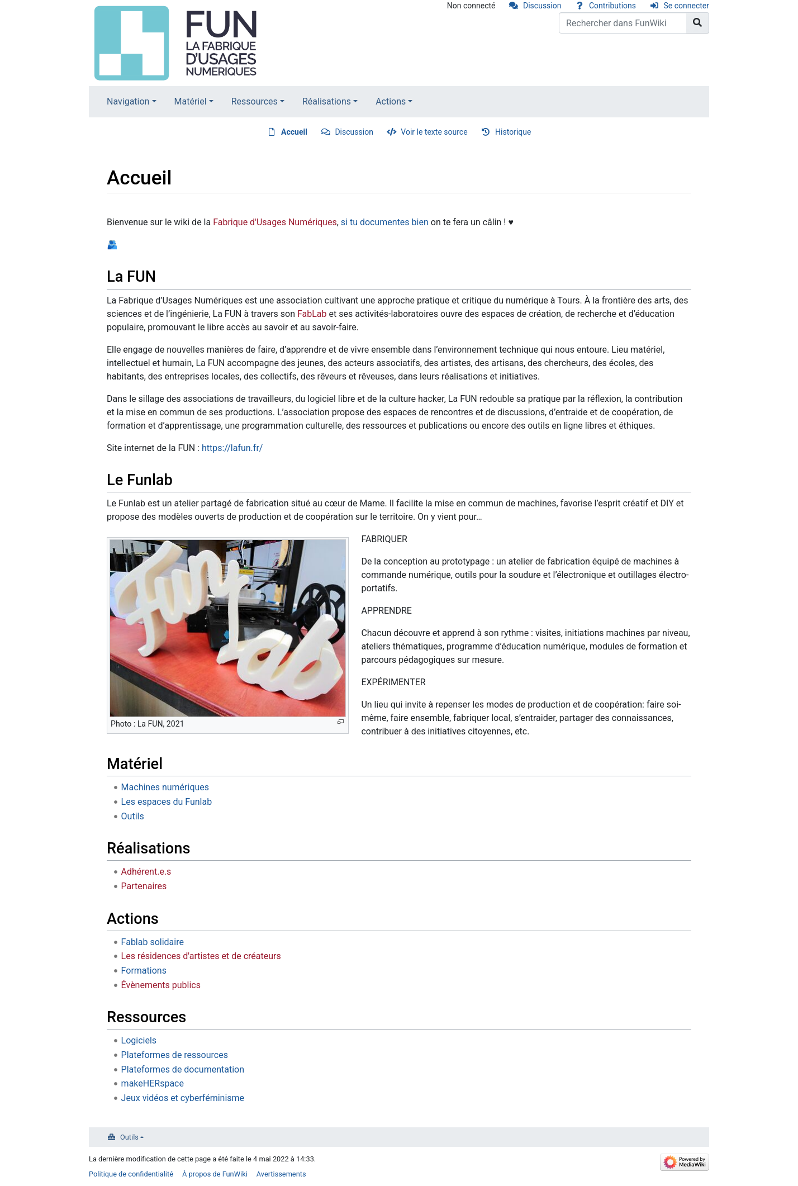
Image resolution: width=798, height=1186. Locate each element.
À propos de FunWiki (215, 1174)
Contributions (612, 5)
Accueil (294, 131)
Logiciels (139, 1040)
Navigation (128, 101)
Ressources (254, 101)
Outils (132, 816)
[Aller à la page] (697, 23)
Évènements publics (161, 985)
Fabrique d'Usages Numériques (275, 222)
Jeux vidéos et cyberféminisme (182, 1098)
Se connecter (686, 5)
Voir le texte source (434, 131)
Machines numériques (165, 787)
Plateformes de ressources (174, 1055)
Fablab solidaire (152, 942)
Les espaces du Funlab (166, 801)
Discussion (542, 5)
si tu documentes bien (385, 222)
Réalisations (326, 101)
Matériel (190, 101)
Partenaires (144, 886)
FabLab (312, 314)
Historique (513, 131)
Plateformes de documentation (182, 1069)
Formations (144, 970)
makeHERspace (152, 1083)
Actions (391, 101)
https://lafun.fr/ (232, 448)
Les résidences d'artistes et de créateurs (201, 956)
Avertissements (281, 1174)
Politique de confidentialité (131, 1174)
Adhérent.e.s (146, 871)
